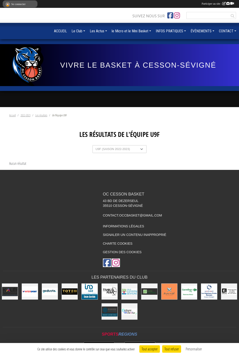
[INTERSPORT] (30, 291)
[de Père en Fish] (169, 291)
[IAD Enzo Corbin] (89, 291)
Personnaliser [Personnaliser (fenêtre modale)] (194, 348)
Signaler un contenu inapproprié (134, 235)
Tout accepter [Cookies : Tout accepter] (150, 348)
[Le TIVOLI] (110, 291)
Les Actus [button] (97, 31)
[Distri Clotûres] (149, 291)
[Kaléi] (10, 291)
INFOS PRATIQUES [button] (169, 31)
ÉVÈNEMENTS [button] (201, 31)
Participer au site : (218, 3)
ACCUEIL (60, 31)
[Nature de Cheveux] (129, 311)
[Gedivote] (50, 291)
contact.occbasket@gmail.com (132, 215)
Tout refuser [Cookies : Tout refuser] (171, 348)
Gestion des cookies (122, 252)
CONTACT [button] (226, 31)
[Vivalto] (209, 291)
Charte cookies (117, 243)
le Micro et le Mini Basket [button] (130, 31)
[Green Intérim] (229, 291)
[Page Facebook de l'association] (170, 15)
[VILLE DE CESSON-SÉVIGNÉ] (129, 291)
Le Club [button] (77, 31)
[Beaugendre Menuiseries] (110, 311)
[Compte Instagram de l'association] (177, 15)
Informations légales (123, 226)
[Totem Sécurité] (70, 291)
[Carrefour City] (189, 291)
